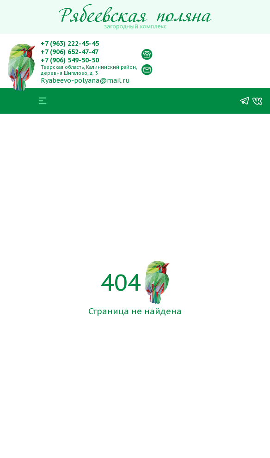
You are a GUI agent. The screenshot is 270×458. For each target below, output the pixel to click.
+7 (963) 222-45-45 (70, 43)
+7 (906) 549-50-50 (70, 60)
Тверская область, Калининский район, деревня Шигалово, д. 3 (89, 70)
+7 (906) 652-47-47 (69, 52)
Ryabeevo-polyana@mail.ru (85, 80)
